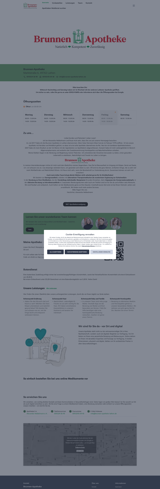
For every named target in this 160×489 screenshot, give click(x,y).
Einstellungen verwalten (101, 252)
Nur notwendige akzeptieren (77, 252)
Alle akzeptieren (55, 252)
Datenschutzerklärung (88, 246)
